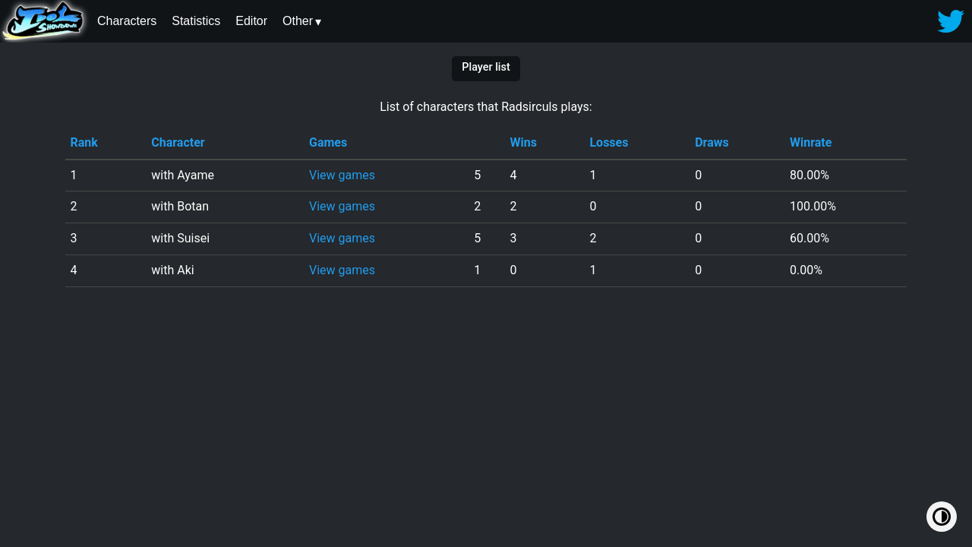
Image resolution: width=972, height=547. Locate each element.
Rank (83, 142)
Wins (523, 142)
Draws (712, 142)
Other (297, 20)
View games (342, 175)
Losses (608, 142)
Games (328, 142)
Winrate (811, 142)
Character (177, 142)
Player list (486, 67)
